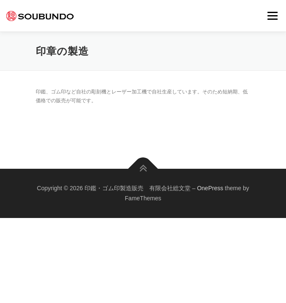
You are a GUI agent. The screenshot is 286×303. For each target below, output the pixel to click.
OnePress (210, 188)
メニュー (272, 16)
